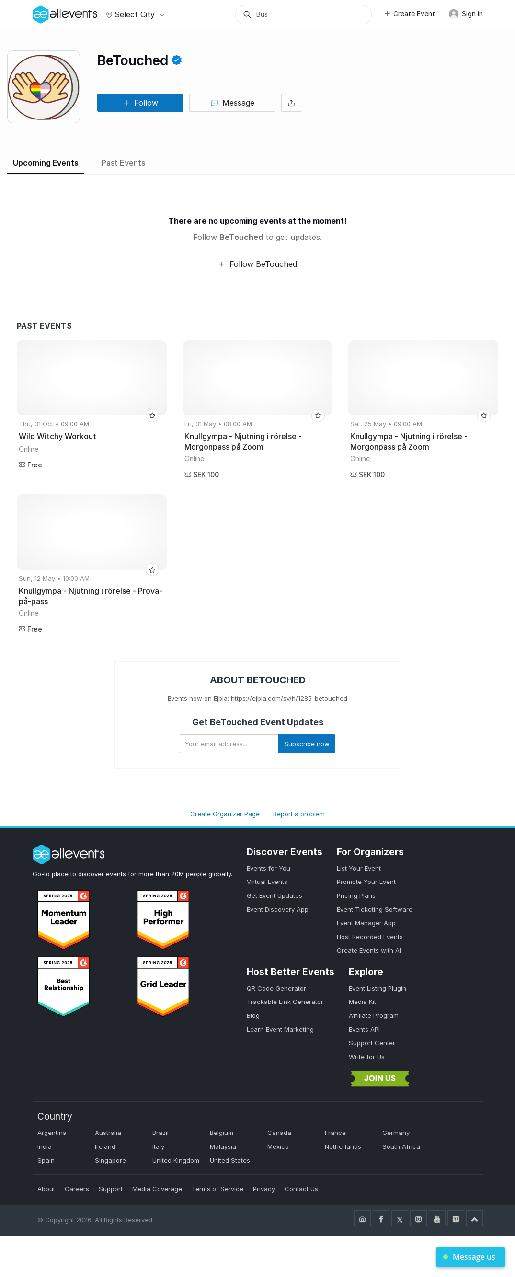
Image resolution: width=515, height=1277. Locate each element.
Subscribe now (307, 744)
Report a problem (299, 814)
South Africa (401, 1146)
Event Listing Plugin (377, 988)
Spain (46, 1160)
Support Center (372, 1043)
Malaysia (223, 1146)
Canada (279, 1132)
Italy (158, 1146)
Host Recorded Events (370, 937)
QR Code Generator (276, 988)
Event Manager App (366, 923)
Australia (108, 1132)
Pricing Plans (356, 895)
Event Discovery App (278, 909)
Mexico (278, 1146)
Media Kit (362, 1001)
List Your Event (359, 868)
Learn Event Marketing (280, 1029)
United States (230, 1160)
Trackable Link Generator (285, 1001)
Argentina (52, 1132)
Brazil (160, 1132)
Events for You (268, 868)
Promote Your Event (366, 881)
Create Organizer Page (225, 814)
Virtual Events (267, 881)
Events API (364, 1029)
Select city (134, 14)
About (46, 1189)
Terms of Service (217, 1189)
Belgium (221, 1132)
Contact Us (301, 1189)
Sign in (465, 14)
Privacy (264, 1189)
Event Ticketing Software (374, 909)
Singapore (110, 1160)
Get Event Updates (274, 895)
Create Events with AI (369, 950)
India (44, 1146)
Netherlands (343, 1146)
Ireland (105, 1146)
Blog (253, 1015)
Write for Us (367, 1057)
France (335, 1132)
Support (111, 1189)
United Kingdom (175, 1160)
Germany (396, 1132)
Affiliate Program (374, 1015)
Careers (77, 1189)
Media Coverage (157, 1189)
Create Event (409, 14)
